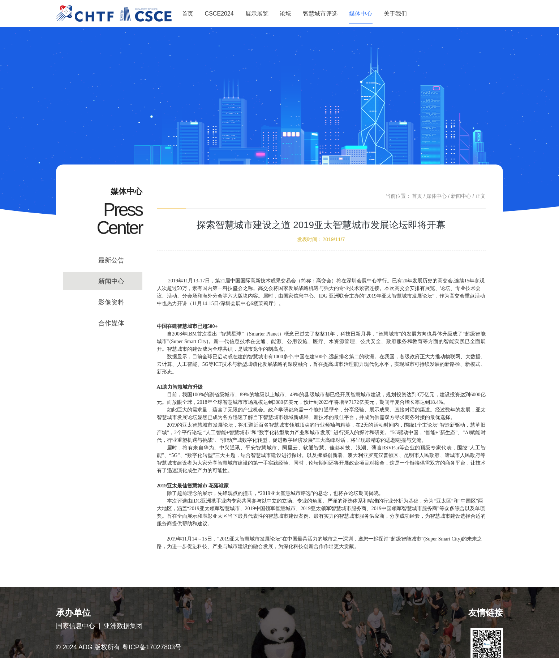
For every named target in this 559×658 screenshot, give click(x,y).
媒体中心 (360, 13)
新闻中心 (111, 281)
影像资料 (111, 302)
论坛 (285, 13)
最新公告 (111, 260)
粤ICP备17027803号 (151, 647)
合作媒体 (111, 323)
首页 (187, 13)
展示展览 (256, 13)
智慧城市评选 (320, 13)
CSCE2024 (219, 13)
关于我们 (395, 13)
